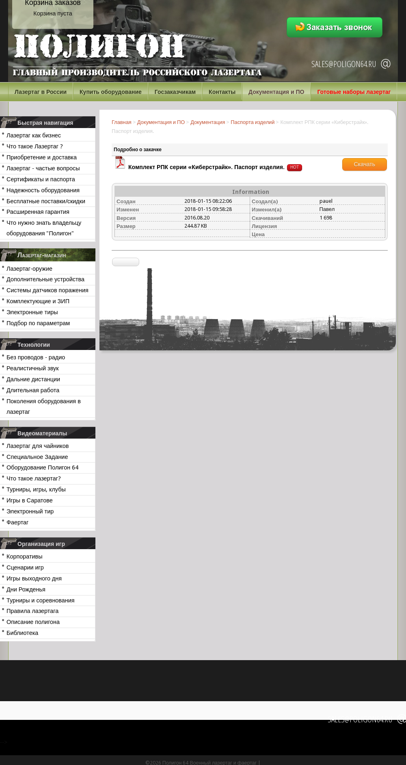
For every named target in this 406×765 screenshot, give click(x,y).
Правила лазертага (32, 611)
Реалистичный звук (32, 368)
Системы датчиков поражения (47, 290)
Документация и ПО (276, 92)
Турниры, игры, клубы (36, 489)
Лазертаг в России (41, 92)
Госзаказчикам (175, 92)
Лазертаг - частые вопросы (43, 168)
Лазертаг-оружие (29, 268)
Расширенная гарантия (37, 212)
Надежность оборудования (43, 190)
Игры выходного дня (34, 578)
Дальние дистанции (33, 379)
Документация (207, 122)
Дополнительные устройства (45, 279)
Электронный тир (30, 511)
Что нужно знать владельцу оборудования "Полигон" (43, 228)
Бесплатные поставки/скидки (45, 201)
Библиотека (22, 633)
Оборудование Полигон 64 (42, 467)
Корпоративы (24, 556)
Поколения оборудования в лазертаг (43, 406)
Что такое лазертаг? (33, 478)
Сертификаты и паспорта (40, 179)
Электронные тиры (32, 312)
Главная (122, 122)
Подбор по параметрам (38, 323)
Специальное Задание (37, 457)
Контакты (222, 92)
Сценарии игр (25, 567)
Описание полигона (33, 622)
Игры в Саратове (29, 500)
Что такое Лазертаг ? (34, 146)
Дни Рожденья (25, 589)
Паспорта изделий (252, 122)
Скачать (365, 164)
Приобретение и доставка (41, 157)
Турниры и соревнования (40, 600)
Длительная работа (32, 390)
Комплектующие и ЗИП (37, 301)
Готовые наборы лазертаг (354, 92)
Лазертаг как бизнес (33, 135)
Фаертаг (17, 522)
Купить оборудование (111, 92)
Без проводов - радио (35, 357)
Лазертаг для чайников (37, 446)
